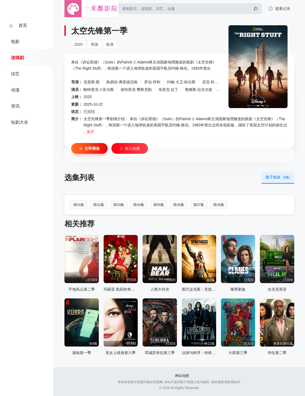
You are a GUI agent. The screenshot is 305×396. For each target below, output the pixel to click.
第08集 (218, 205)
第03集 (118, 205)
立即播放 (89, 148)
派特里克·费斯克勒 (136, 89)
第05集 (158, 205)
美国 (94, 44)
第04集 (138, 205)
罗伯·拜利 (152, 82)
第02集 (98, 205)
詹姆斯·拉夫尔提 (198, 89)
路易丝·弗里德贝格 (121, 82)
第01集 (78, 205)
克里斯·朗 (91, 82)
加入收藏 (129, 148)
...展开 (88, 132)
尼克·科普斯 (212, 82)
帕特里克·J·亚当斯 (98, 89)
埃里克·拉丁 (168, 89)
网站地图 (182, 376)
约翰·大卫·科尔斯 (181, 82)
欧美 (110, 44)
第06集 (178, 205)
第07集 (198, 205)
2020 (78, 44)
